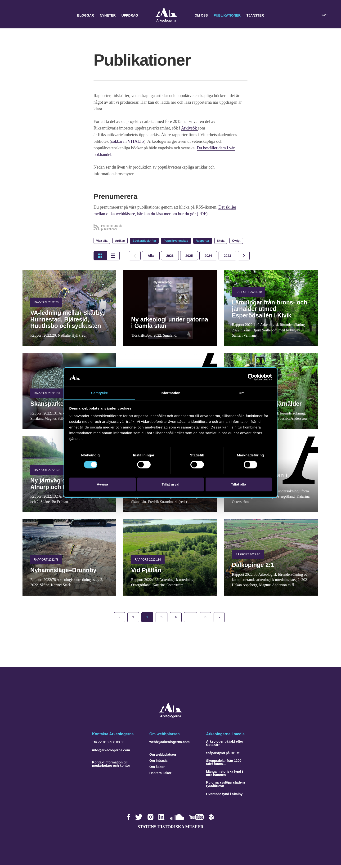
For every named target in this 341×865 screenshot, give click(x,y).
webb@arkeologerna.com (169, 742)
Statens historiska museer (170, 827)
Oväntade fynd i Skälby (224, 794)
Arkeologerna (166, 15)
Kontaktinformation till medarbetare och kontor (111, 764)
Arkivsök (189, 128)
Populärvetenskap (176, 240)
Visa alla (102, 240)
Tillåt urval (170, 484)
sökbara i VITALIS (127, 141)
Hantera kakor (160, 773)
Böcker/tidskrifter (144, 240)
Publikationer (227, 15)
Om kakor (157, 766)
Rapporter (202, 240)
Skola (220, 240)
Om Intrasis (158, 760)
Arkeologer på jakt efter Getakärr (224, 743)
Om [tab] (241, 393)
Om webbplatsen (162, 754)
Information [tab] (170, 393)
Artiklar (120, 240)
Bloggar (85, 15)
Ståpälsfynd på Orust (222, 753)
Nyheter (108, 15)
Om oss (201, 15)
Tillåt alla (238, 484)
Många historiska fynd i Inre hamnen (224, 773)
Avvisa (102, 484)
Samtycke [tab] (99, 393)
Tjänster (255, 15)
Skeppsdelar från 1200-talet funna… (224, 762)
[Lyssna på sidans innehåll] (313, 15)
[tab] (170, 255)
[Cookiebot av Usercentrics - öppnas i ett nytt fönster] (251, 377)
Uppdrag (129, 15)
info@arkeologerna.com (111, 750)
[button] (304, 15)
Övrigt (236, 240)
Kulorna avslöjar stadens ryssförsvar (226, 784)
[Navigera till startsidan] (170, 717)
